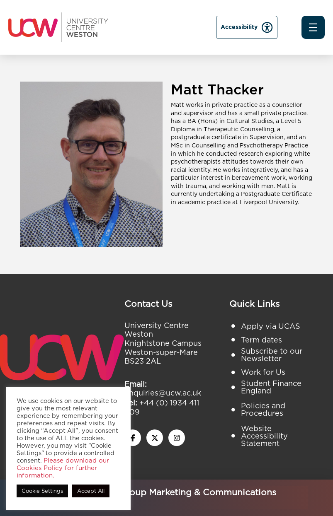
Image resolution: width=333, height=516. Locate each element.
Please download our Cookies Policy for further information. (63, 468)
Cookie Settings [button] (42, 491)
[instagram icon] (176, 437)
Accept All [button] (91, 491)
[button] (313, 27)
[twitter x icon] (154, 437)
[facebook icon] (132, 437)
